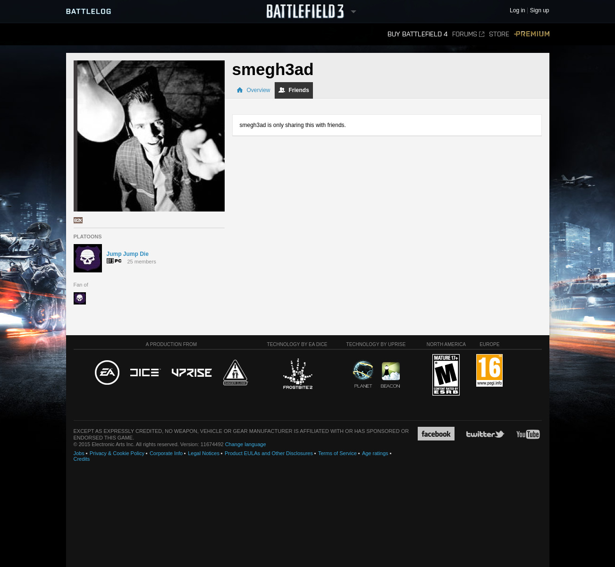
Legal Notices (203, 453)
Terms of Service (337, 453)
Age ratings (375, 453)
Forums (468, 34)
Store (499, 34)
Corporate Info (166, 453)
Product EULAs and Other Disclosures (269, 453)
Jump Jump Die (128, 254)
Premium (531, 34)
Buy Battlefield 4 (417, 34)
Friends (293, 90)
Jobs (79, 453)
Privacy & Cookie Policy (117, 453)
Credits (82, 459)
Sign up (539, 11)
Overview (253, 90)
